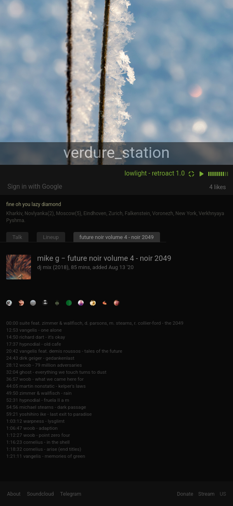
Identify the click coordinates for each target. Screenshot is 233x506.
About (14, 494)
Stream (206, 494)
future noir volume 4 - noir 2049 (117, 237)
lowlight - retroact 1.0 (155, 173)
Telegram (70, 494)
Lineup (51, 237)
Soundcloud (40, 494)
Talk (17, 237)
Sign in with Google (34, 186)
